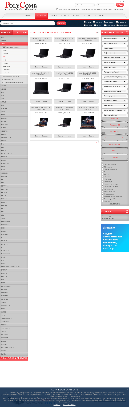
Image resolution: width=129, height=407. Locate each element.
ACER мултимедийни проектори (12, 82)
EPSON (3, 160)
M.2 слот (106, 177)
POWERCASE (6, 286)
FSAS (3, 166)
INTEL (3, 208)
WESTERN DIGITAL (7, 347)
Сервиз (76, 16)
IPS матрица (107, 167)
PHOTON (4, 276)
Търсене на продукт (114, 33)
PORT (3, 283)
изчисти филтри (115, 203)
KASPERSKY (5, 221)
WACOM (4, 344)
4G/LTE (105, 174)
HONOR (4, 199)
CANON (3, 128)
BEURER (4, 118)
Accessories (6, 69)
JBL (2, 215)
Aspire (5, 50)
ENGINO (4, 157)
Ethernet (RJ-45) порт (110, 184)
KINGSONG (5, 225)
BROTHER (4, 124)
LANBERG (4, 234)
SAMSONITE (5, 292)
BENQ (3, 115)
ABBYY (3, 40)
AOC (2, 95)
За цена (44, 67)
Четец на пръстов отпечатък (112, 196)
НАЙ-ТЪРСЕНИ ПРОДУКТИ (15, 358)
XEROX (3, 351)
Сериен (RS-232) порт (110, 186)
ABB (2, 37)
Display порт (107, 181)
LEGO (3, 237)
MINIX (3, 257)
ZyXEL (3, 354)
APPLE (3, 102)
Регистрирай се (73, 9)
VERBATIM (4, 338)
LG (2, 247)
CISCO (3, 134)
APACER (4, 99)
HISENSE (4, 195)
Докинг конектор (108, 191)
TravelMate (6, 66)
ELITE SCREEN (6, 153)
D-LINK (3, 144)
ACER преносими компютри (11, 47)
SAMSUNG (5, 296)
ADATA (3, 86)
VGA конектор (107, 189)
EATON (3, 150)
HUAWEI (4, 202)
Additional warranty (9, 73)
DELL (3, 147)
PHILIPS (4, 273)
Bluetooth (106, 172)
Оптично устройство (109, 169)
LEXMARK (4, 244)
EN (123, 1)
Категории (6, 32)
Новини (53, 16)
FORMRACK (5, 163)
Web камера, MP (108, 199)
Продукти (41, 16)
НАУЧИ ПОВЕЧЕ (69, 405)
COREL (3, 141)
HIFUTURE (5, 186)
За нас (87, 16)
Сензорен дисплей (109, 164)
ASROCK (4, 108)
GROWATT (4, 176)
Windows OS (107, 201)
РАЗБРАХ (57, 405)
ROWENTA (4, 289)
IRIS (2, 212)
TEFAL (3, 315)
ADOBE (3, 89)
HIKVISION (5, 189)
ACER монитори (7, 79)
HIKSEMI (4, 192)
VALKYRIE (4, 334)
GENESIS (4, 173)
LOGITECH (5, 250)
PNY (2, 279)
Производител (20, 32)
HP (2, 179)
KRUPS (3, 231)
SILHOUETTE (5, 305)
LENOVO (4, 241)
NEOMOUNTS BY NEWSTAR (10, 267)
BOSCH (3, 121)
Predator (5, 63)
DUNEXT (4, 341)
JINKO (3, 218)
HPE (2, 183)
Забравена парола (86, 9)
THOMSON (5, 321)
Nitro (4, 57)
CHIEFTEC (4, 131)
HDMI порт (106, 179)
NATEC (3, 263)
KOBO (3, 228)
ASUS (3, 111)
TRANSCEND (5, 328)
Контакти (99, 16)
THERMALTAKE (6, 318)
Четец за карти (108, 194)
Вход (120, 5)
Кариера (65, 16)
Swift (4, 60)
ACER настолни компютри (10, 76)
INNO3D (4, 205)
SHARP (3, 302)
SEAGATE (4, 299)
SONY (3, 309)
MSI (2, 260)
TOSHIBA (4, 325)
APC (2, 105)
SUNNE (3, 312)
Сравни (37, 67)
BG (118, 1)
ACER (3, 44)
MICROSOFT (5, 254)
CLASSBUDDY (6, 137)
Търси (61, 23)
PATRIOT (4, 270)
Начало (29, 16)
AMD (2, 92)
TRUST (3, 331)
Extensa (5, 53)
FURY (3, 170)
